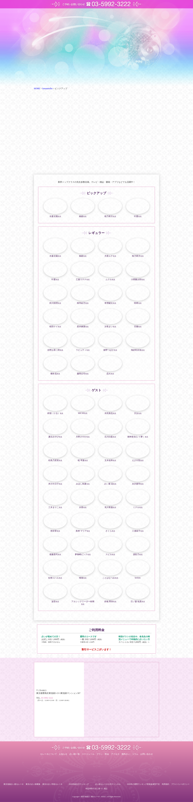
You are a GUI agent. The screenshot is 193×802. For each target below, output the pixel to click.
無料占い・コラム (130, 754)
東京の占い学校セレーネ (52, 784)
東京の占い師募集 (33, 784)
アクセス (115, 754)
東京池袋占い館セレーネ (14, 784)
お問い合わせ (146, 754)
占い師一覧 (74, 754)
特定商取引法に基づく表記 (96, 789)
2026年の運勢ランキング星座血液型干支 (143, 784)
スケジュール (88, 754)
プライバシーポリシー (180, 784)
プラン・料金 (102, 754)
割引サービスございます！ (96, 649)
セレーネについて (48, 754)
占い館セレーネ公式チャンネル (108, 784)
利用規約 (165, 784)
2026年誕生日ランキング (79, 784)
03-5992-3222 (47, 698)
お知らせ (63, 754)
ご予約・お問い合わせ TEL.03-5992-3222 (96, 4)
